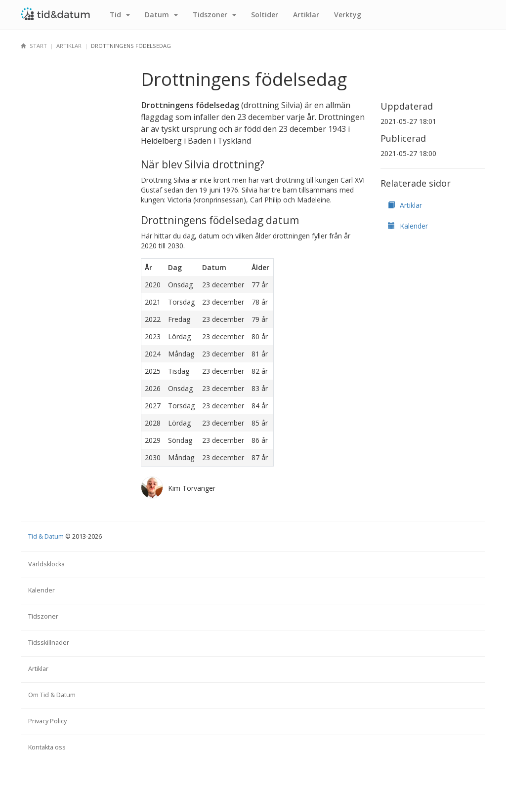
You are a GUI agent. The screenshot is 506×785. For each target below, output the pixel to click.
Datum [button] (161, 14)
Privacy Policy (47, 721)
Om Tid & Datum (52, 695)
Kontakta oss (47, 747)
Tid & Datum (46, 536)
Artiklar (306, 14)
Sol (264, 14)
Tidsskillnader (48, 642)
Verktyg (347, 14)
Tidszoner (43, 616)
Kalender (408, 226)
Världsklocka (46, 564)
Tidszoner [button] (214, 14)
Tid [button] (120, 14)
